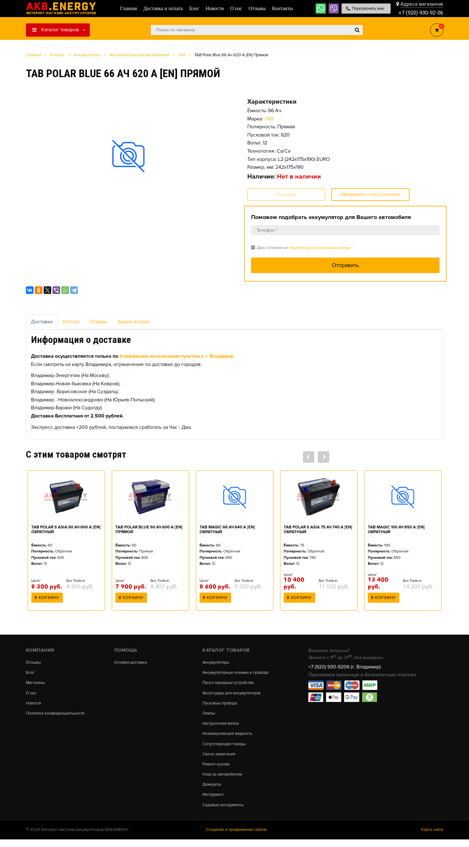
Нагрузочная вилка (222, 726)
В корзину (46, 599)
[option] (128, 156)
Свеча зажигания (220, 758)
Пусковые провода (222, 705)
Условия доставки (132, 662)
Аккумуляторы (217, 662)
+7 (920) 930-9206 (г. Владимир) (344, 667)
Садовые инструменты (225, 811)
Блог (30, 673)
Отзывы (98, 322)
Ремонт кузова (217, 769)
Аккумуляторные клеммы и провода (239, 673)
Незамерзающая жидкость (229, 737)
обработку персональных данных (319, 247)
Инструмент (214, 801)
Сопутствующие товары (226, 747)
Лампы (209, 715)
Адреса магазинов (421, 4)
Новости (34, 705)
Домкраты (212, 790)
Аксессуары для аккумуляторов (235, 694)
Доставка (41, 322)
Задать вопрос (134, 322)
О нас (32, 694)
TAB (269, 119)
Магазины (36, 683)
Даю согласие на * (302, 247)
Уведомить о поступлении (370, 194)
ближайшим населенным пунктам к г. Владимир (177, 356)
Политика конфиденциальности (58, 715)
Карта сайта (432, 837)
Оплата (71, 322)
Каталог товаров (55, 30)
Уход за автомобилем (224, 780)
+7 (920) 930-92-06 (419, 12)
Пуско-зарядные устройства (231, 683)
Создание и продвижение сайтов (236, 837)
